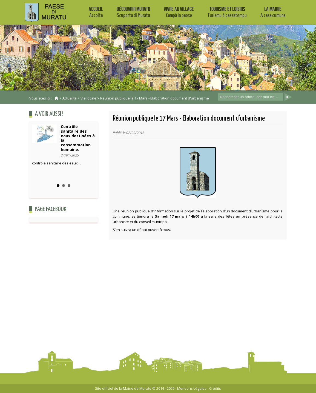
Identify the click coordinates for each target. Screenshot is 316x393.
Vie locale (88, 98)
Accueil (96, 12)
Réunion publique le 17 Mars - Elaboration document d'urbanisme (154, 98)
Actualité (69, 98)
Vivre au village (179, 12)
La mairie (272, 12)
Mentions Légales (191, 388)
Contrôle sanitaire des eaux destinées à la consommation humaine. (78, 138)
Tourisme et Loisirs (227, 12)
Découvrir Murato (133, 12)
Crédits (215, 388)
